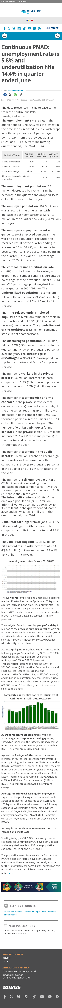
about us (6, 958)
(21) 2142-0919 (9, 977)
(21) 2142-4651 (25, 977)
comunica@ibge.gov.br (13, 975)
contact (6, 961)
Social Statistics (15, 90)
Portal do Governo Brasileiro (14, 1)
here (10, 873)
